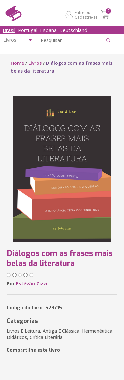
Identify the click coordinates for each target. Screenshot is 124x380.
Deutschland (73, 30)
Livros (35, 63)
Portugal (27, 30)
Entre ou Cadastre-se (86, 15)
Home (17, 63)
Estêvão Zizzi (31, 283)
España (48, 30)
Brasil (9, 30)
